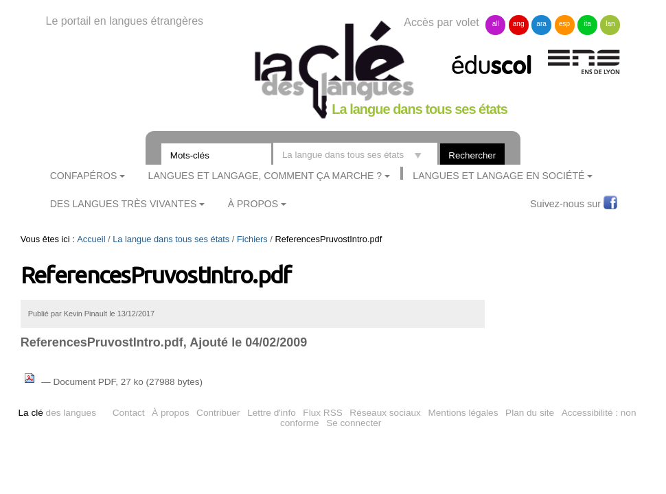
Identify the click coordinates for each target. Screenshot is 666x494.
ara (541, 23)
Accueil (91, 239)
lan (610, 23)
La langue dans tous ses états (171, 239)
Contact (129, 413)
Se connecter (353, 423)
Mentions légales (463, 413)
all (495, 23)
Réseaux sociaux (385, 413)
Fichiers (252, 239)
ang (519, 23)
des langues (57, 413)
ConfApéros (83, 175)
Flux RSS (322, 413)
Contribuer (218, 413)
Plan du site (529, 413)
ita (587, 23)
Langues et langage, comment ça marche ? (265, 175)
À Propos (253, 203)
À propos (170, 413)
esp (564, 23)
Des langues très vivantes (123, 203)
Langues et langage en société (498, 175)
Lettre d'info (271, 413)
